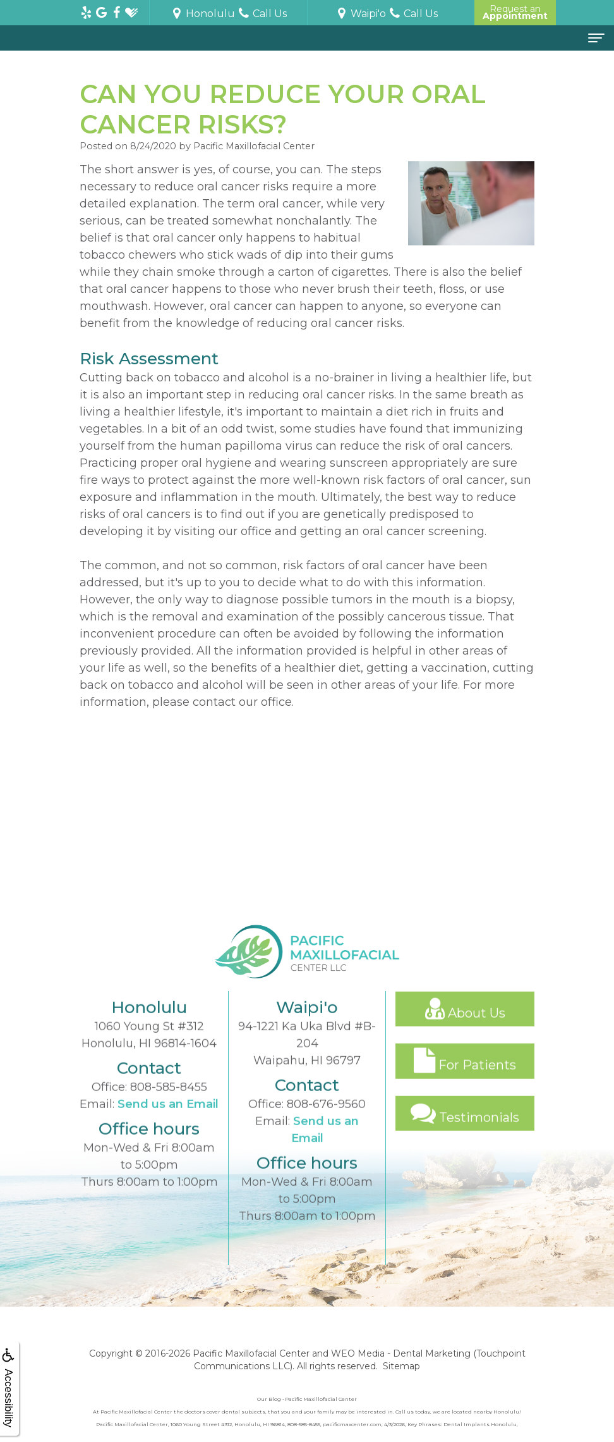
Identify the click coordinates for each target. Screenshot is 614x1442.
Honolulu (203, 14)
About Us (465, 1024)
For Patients (465, 1076)
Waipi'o (360, 14)
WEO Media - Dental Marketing (401, 1353)
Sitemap (401, 1366)
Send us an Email (168, 1120)
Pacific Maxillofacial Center (251, 1353)
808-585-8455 (168, 1103)
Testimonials (465, 1129)
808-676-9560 (326, 1120)
